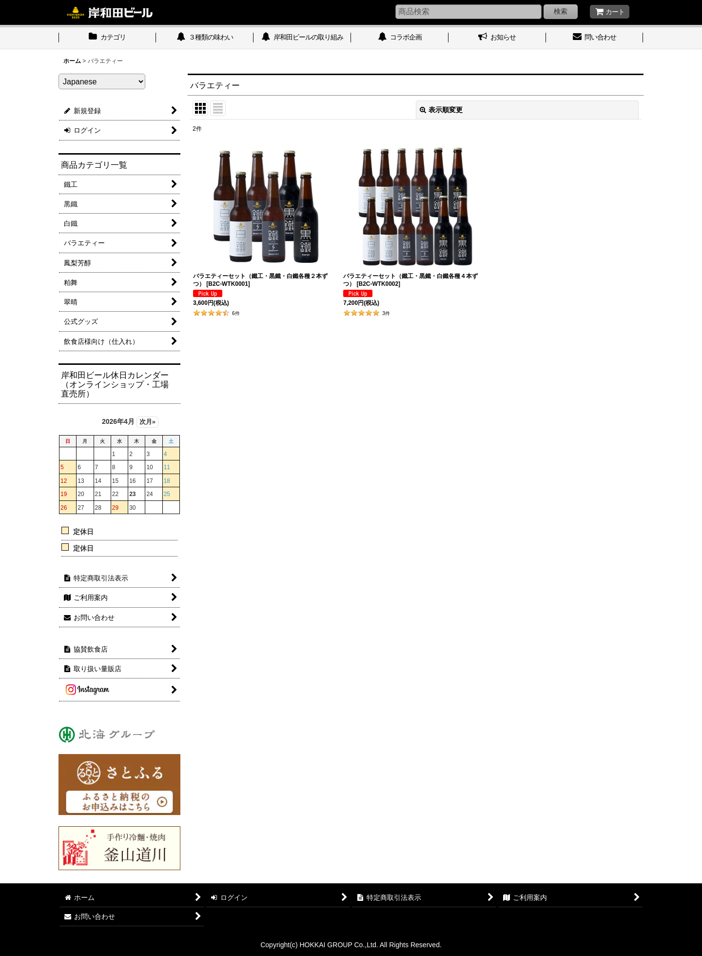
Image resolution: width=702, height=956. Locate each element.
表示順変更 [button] (441, 110)
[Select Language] (101, 81)
